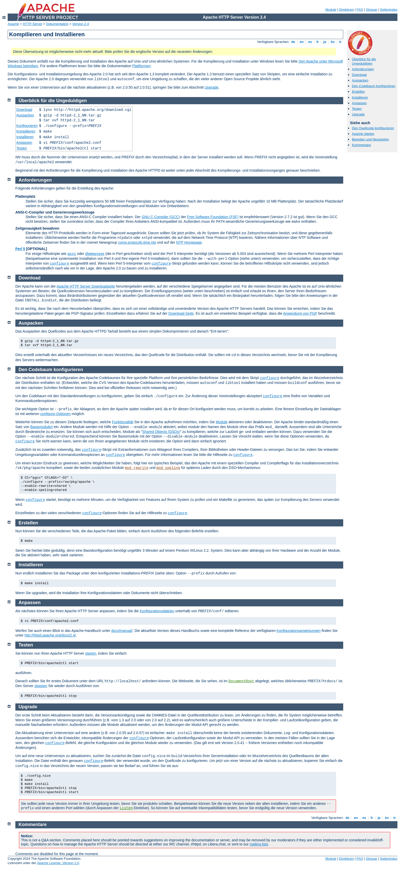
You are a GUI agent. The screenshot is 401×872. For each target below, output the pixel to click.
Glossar (371, 9)
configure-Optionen (55, 414)
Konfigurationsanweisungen (299, 631)
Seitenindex (388, 9)
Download (359, 75)
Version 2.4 (80, 24)
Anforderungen (363, 69)
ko (333, 42)
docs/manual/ (121, 631)
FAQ (360, 9)
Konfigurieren (27, 126)
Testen (357, 109)
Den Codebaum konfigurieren (373, 86)
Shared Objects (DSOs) (161, 432)
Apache (13, 24)
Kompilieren (25, 131)
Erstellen (358, 91)
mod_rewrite (136, 468)
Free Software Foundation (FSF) (213, 217)
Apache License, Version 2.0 (58, 863)
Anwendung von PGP (300, 313)
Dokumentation (57, 24)
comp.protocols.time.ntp (137, 242)
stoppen (41, 686)
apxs (71, 254)
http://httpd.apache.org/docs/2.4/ (50, 635)
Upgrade (211, 87)
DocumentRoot (241, 681)
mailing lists (259, 844)
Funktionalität (122, 422)
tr (340, 42)
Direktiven (346, 9)
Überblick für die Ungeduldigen (364, 61)
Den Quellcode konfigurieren (373, 128)
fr (318, 42)
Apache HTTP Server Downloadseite (86, 286)
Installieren (360, 97)
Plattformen (141, 66)
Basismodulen (41, 427)
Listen (126, 808)
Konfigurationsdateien (157, 611)
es (310, 42)
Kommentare (361, 145)
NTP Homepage (189, 242)
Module (330, 9)
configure (59, 264)
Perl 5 (20, 249)
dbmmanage (95, 254)
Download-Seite (181, 313)
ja (324, 42)
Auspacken (360, 80)
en (301, 42)
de (293, 42)
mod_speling (168, 468)
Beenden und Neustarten (370, 139)
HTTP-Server (32, 24)
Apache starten (363, 134)
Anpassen (359, 103)
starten (90, 653)
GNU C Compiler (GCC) (161, 217)
